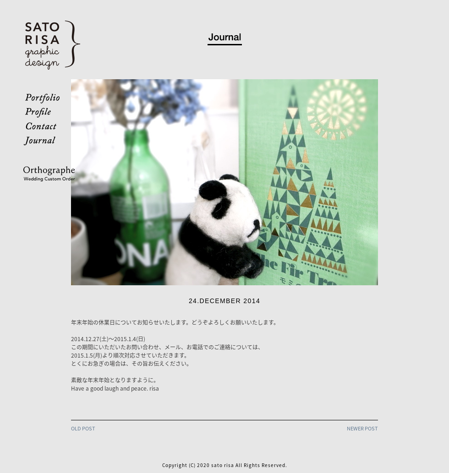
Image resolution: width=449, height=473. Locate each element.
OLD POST (83, 428)
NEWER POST (362, 428)
